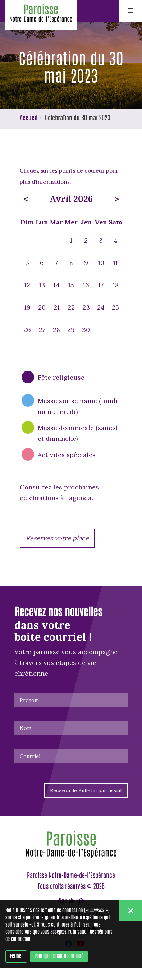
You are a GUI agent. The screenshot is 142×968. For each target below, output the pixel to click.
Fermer (16, 956)
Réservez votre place (57, 538)
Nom (25, 728)
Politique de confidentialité (59, 956)
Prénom (29, 700)
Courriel (30, 756)
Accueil (28, 118)
